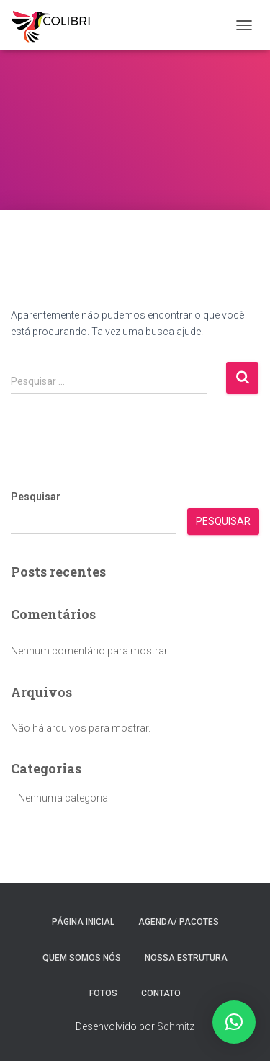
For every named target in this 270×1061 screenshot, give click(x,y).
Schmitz (175, 1026)
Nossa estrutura (186, 958)
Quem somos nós (81, 958)
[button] (234, 1022)
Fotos (103, 993)
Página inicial (83, 922)
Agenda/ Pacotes (178, 922)
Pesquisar (35, 496)
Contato (161, 993)
